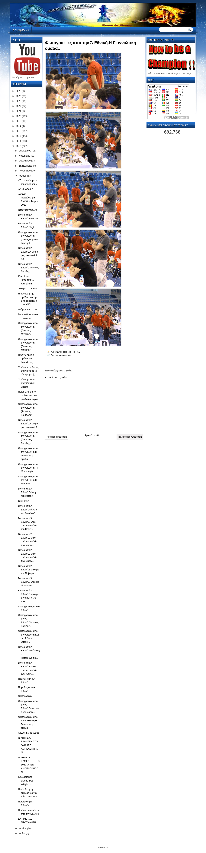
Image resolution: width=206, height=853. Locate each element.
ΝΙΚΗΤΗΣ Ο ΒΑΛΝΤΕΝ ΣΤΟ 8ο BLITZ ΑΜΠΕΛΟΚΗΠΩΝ (28, 745)
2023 (19, 101)
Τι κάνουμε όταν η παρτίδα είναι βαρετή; (27, 383)
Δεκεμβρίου (25, 150)
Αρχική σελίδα (21, 30)
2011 (19, 141)
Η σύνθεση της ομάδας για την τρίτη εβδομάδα (27, 793)
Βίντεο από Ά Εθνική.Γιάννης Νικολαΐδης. (27, 492)
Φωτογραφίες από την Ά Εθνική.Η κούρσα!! (28, 480)
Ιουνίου (23, 828)
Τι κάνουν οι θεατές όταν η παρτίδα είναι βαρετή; (28, 371)
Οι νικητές (23, 501)
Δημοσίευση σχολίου (56, 377)
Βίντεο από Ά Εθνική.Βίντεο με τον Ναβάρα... (28, 570)
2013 (19, 131)
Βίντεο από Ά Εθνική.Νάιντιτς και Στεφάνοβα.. (28, 509)
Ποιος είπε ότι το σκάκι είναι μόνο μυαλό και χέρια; (28, 395)
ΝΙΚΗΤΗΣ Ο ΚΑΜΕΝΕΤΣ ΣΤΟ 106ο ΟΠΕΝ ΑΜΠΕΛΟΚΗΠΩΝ (29, 764)
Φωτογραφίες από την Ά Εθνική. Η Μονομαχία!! (28, 468)
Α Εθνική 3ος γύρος (28, 732)
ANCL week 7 (25, 189)
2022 (19, 106)
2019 (19, 121)
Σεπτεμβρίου (26, 165)
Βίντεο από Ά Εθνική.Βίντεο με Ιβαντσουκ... (28, 582)
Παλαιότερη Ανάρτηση (130, 436)
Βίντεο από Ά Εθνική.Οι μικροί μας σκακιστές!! (28, 424)
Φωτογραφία (65, 355)
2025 (19, 96)
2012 (19, 136)
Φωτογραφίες (25, 696)
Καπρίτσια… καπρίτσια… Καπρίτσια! (26, 280)
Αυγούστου (25, 170)
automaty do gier (17, 1)
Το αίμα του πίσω (27, 288)
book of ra (103, 847)
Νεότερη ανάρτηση (57, 436)
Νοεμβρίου (25, 155)
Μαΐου (22, 833)
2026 (19, 91)
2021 (19, 111)
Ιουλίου (23, 175)
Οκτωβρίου (25, 160)
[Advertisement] (73, 405)
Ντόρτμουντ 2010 (27, 209)
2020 (19, 116)
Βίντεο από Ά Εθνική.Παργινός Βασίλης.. (28, 268)
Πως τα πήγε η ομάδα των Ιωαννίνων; (26, 358)
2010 (19, 146)
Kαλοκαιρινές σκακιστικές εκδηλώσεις (25, 780)
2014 (19, 126)
